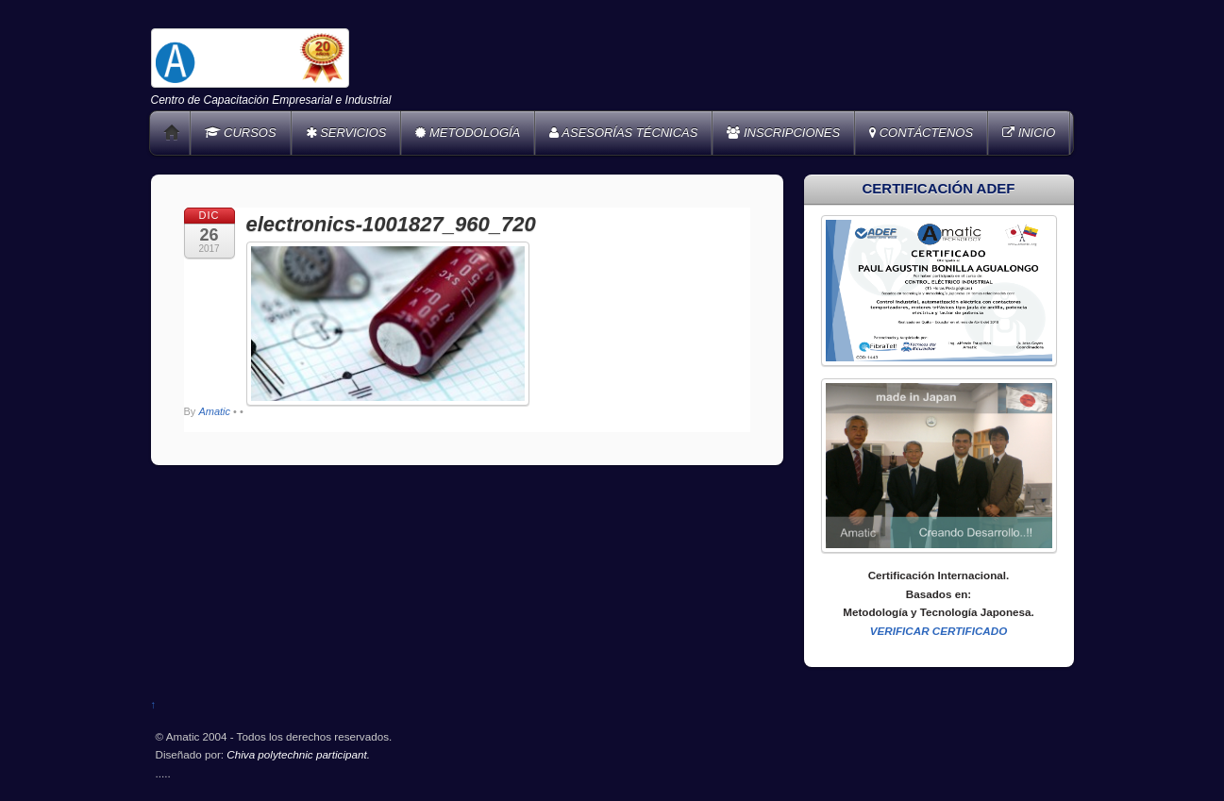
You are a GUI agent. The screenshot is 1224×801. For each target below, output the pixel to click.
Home (171, 133)
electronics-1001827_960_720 (391, 224)
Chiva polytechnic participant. (298, 754)
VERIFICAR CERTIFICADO (939, 631)
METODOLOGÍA (467, 132)
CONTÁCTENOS (921, 132)
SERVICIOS (346, 132)
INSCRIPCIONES (783, 132)
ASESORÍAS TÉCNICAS (623, 132)
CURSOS (241, 132)
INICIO (1028, 132)
